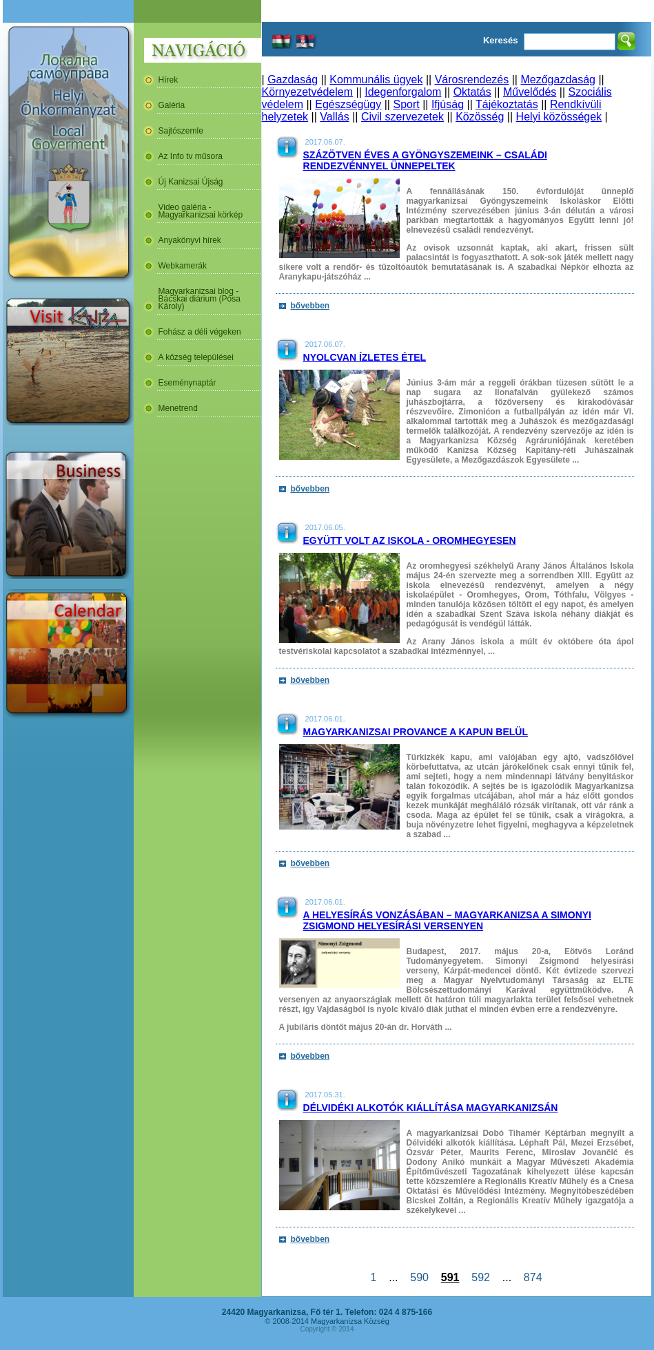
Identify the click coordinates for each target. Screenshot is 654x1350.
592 (480, 1277)
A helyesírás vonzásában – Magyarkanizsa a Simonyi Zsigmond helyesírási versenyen (447, 920)
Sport (406, 104)
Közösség (480, 117)
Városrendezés (472, 79)
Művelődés (529, 92)
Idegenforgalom (403, 92)
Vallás (334, 117)
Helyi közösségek (559, 117)
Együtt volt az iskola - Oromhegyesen (409, 540)
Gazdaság (292, 79)
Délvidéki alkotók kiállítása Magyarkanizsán (430, 1107)
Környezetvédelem (308, 92)
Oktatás (472, 92)
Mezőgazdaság (557, 79)
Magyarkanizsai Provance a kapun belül (415, 731)
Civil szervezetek (402, 117)
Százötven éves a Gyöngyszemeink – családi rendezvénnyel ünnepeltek (425, 160)
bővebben (310, 305)
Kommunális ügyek (375, 79)
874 (533, 1277)
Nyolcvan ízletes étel (365, 357)
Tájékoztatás (507, 104)
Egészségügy (348, 104)
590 (419, 1277)
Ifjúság (447, 104)
